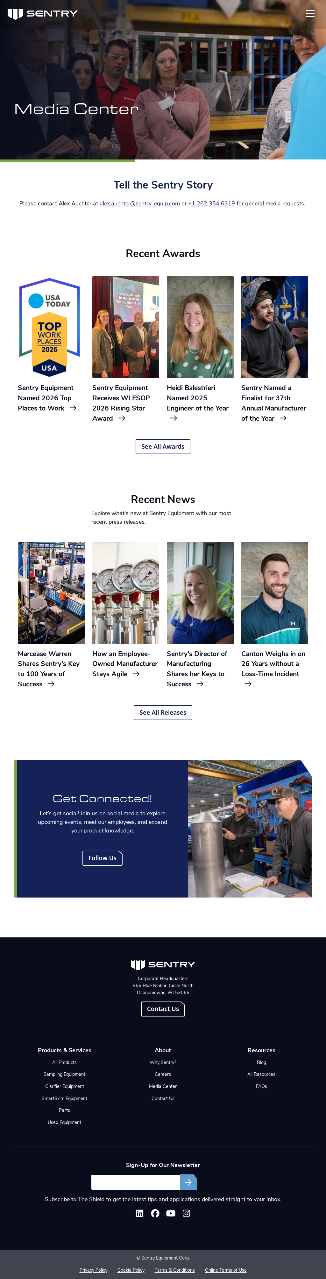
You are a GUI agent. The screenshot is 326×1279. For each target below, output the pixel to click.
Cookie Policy (131, 1270)
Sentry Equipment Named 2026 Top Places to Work (47, 398)
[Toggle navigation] (310, 13)
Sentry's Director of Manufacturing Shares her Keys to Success (197, 669)
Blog (261, 1063)
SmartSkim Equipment (64, 1099)
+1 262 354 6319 (211, 204)
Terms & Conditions (175, 1270)
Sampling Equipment (64, 1074)
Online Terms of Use (226, 1270)
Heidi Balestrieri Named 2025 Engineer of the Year (198, 403)
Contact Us (163, 1009)
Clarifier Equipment (64, 1086)
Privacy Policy (93, 1270)
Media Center (163, 1086)
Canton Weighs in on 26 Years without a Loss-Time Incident (273, 669)
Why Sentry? (163, 1063)
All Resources (261, 1074)
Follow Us (103, 858)
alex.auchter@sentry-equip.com (140, 204)
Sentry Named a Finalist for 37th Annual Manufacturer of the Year (273, 403)
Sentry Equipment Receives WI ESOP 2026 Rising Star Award (121, 403)
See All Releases (163, 712)
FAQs (261, 1086)
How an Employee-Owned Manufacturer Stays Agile (125, 664)
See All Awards (163, 446)
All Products (64, 1063)
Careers (163, 1074)
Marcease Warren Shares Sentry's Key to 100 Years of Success (49, 669)
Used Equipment (64, 1122)
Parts (64, 1110)
